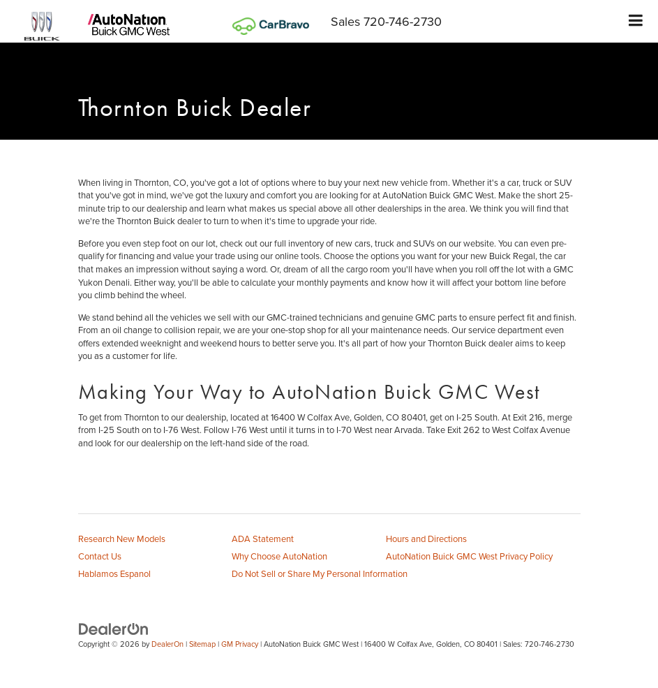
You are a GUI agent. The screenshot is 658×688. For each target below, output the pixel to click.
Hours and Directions (426, 538)
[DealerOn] (113, 628)
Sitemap (202, 644)
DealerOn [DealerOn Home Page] (167, 644)
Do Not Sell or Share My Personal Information (319, 573)
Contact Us (99, 556)
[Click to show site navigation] (636, 21)
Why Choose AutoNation (279, 556)
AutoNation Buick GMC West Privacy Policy (469, 556)
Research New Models (121, 538)
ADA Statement (263, 538)
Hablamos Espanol (114, 573)
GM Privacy (239, 644)
